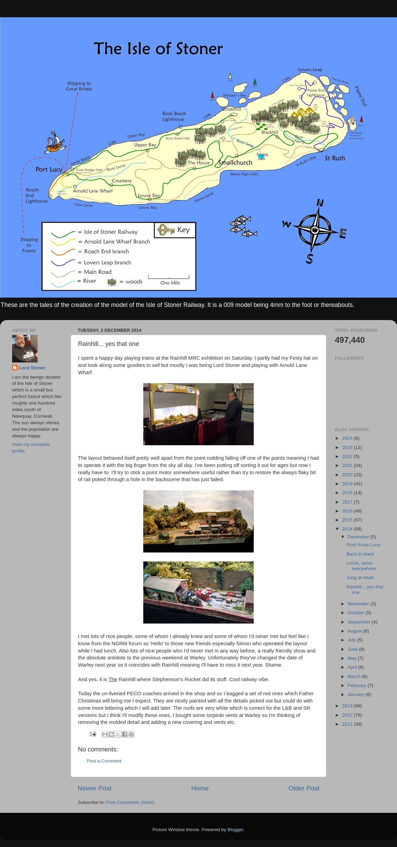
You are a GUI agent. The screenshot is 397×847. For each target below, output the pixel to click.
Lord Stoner (32, 367)
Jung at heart (360, 577)
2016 (348, 511)
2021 (348, 465)
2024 (348, 438)
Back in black (360, 554)
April (353, 667)
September (360, 622)
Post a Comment (104, 761)
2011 (348, 724)
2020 (348, 474)
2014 (348, 528)
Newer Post (95, 788)
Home (200, 788)
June (353, 649)
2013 (348, 705)
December (359, 536)
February (358, 685)
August (356, 631)
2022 (348, 456)
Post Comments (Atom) (130, 802)
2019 (348, 483)
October (357, 612)
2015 (348, 519)
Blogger (235, 829)
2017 (348, 502)
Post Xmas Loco (363, 544)
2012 (348, 715)
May (353, 658)
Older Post (304, 788)
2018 (348, 492)
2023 (348, 447)
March (355, 676)
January (357, 694)
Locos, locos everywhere (361, 565)
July (352, 639)
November (359, 603)
